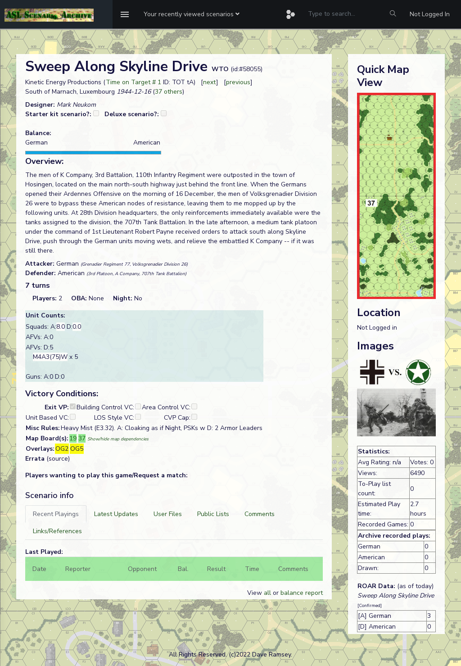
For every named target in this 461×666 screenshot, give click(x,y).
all (267, 593)
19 (73, 438)
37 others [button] (168, 91)
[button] (191, 14)
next (209, 82)
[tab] (55, 514)
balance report (301, 593)
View (255, 593)
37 (82, 438)
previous (238, 82)
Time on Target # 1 (133, 82)
